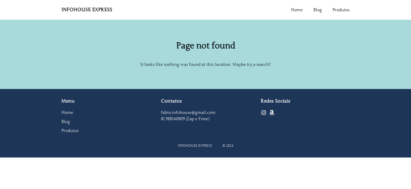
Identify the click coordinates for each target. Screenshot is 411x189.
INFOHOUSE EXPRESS (86, 10)
